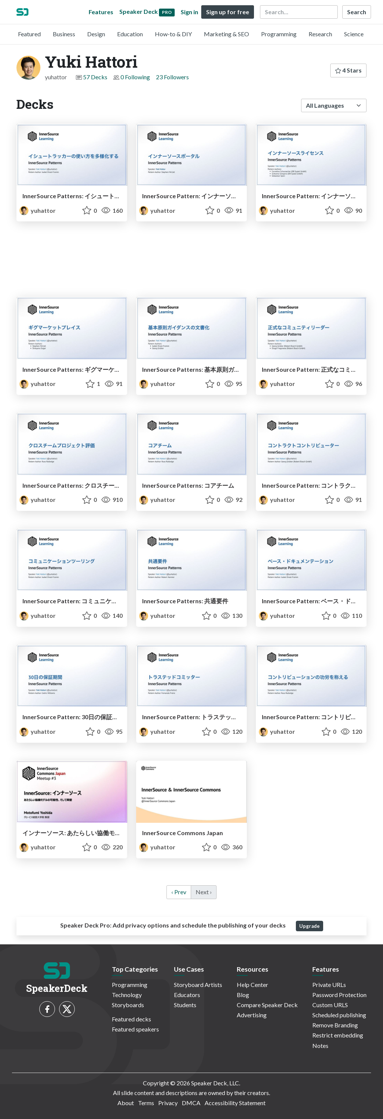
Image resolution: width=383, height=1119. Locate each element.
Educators (187, 994)
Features (101, 11)
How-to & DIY (173, 33)
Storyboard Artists (198, 984)
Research (320, 33)
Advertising (252, 1014)
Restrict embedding (337, 1035)
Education (130, 33)
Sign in (189, 11)
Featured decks (131, 1019)
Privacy (168, 1102)
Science (354, 33)
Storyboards (128, 1004)
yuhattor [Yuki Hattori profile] (37, 210)
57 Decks (95, 76)
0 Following (135, 76)
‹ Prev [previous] (178, 891)
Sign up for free (227, 11)
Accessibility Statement (235, 1102)
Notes (320, 1045)
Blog (243, 994)
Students (185, 1004)
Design (96, 33)
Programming (279, 33)
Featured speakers (135, 1029)
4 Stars (348, 70)
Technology (127, 994)
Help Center (252, 984)
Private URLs (329, 984)
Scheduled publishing (339, 1014)
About (125, 1102)
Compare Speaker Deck (267, 1004)
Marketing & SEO (226, 33)
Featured (29, 33)
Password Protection (339, 994)
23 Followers (172, 76)
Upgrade (309, 926)
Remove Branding (335, 1024)
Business (64, 33)
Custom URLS (330, 1004)
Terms (146, 1102)
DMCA (191, 1102)
